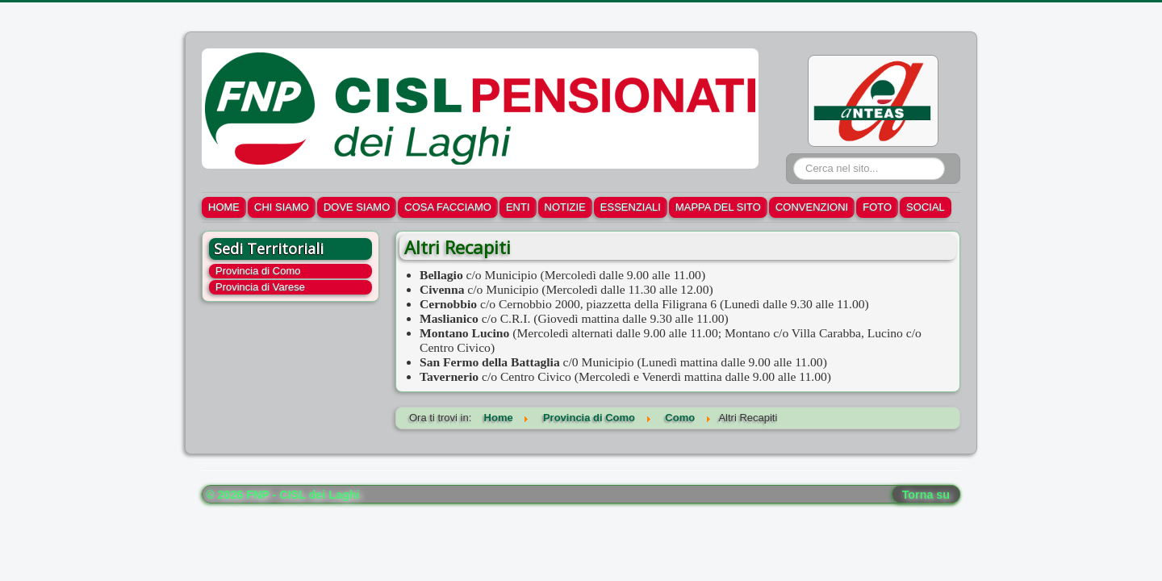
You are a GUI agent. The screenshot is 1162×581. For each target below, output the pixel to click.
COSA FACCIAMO (447, 207)
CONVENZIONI (811, 207)
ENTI (518, 207)
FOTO (877, 207)
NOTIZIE (565, 207)
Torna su (926, 494)
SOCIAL (925, 207)
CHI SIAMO (281, 207)
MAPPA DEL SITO (718, 207)
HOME (224, 207)
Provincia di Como (258, 271)
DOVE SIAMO (357, 207)
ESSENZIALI (630, 207)
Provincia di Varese (260, 287)
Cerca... (793, 157)
